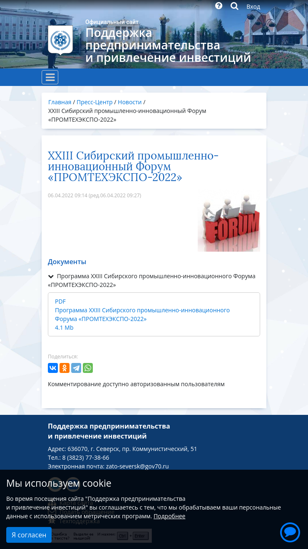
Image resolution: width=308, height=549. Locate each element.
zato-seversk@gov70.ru (137, 466)
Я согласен (29, 534)
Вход (253, 6)
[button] (290, 531)
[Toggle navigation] (50, 77)
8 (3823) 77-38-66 (85, 457)
